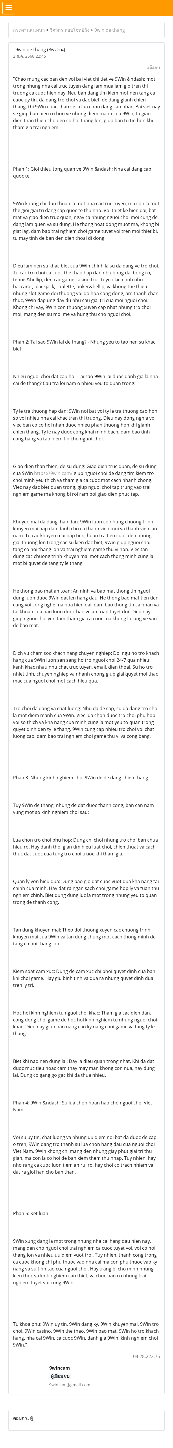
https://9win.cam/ (53, 473)
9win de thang (109, 30)
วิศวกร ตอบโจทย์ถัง (69, 30)
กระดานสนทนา (29, 30)
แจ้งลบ (153, 67)
